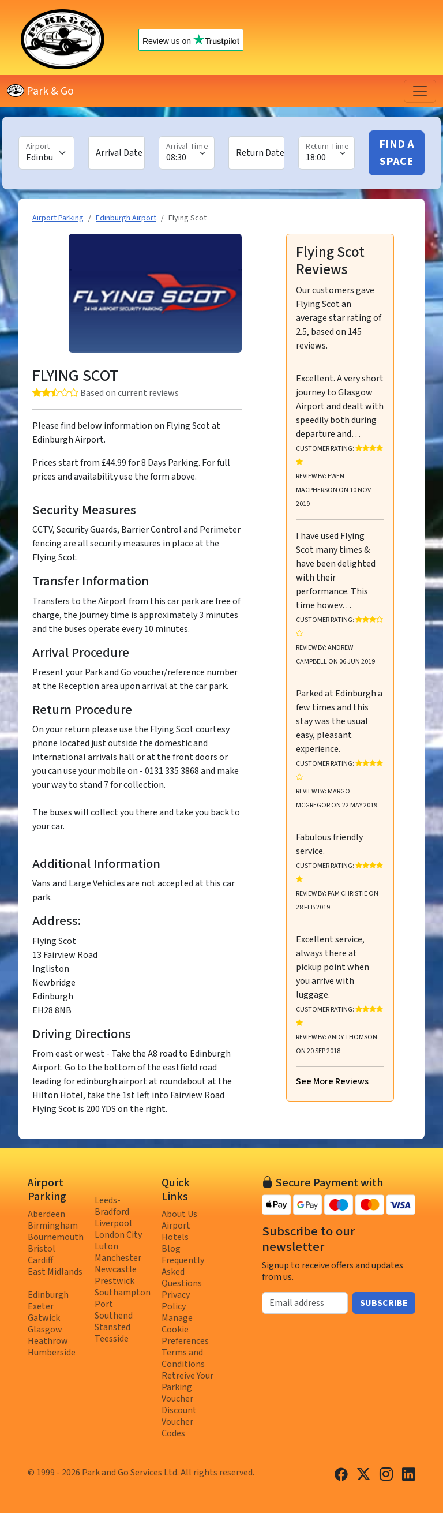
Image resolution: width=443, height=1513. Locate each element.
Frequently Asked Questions (183, 1271)
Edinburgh (48, 1295)
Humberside (52, 1352)
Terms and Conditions (183, 1358)
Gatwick (44, 1318)
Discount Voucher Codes (179, 1422)
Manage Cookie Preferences (185, 1329)
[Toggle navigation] (420, 91)
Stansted (112, 1327)
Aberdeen (46, 1214)
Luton (106, 1246)
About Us (179, 1214)
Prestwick (114, 1281)
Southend (114, 1315)
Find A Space (396, 153)
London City (118, 1235)
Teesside (112, 1339)
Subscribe (384, 1303)
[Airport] (46, 153)
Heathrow (48, 1341)
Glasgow (45, 1329)
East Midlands (55, 1272)
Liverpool (113, 1223)
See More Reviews (332, 1081)
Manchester (118, 1258)
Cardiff (40, 1260)
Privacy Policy (176, 1300)
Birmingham (53, 1225)
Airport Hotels (176, 1231)
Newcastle (116, 1269)
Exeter (41, 1306)
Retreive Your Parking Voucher (187, 1387)
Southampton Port (123, 1298)
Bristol (41, 1248)
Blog (171, 1248)
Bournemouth (56, 1237)
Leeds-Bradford (112, 1206)
